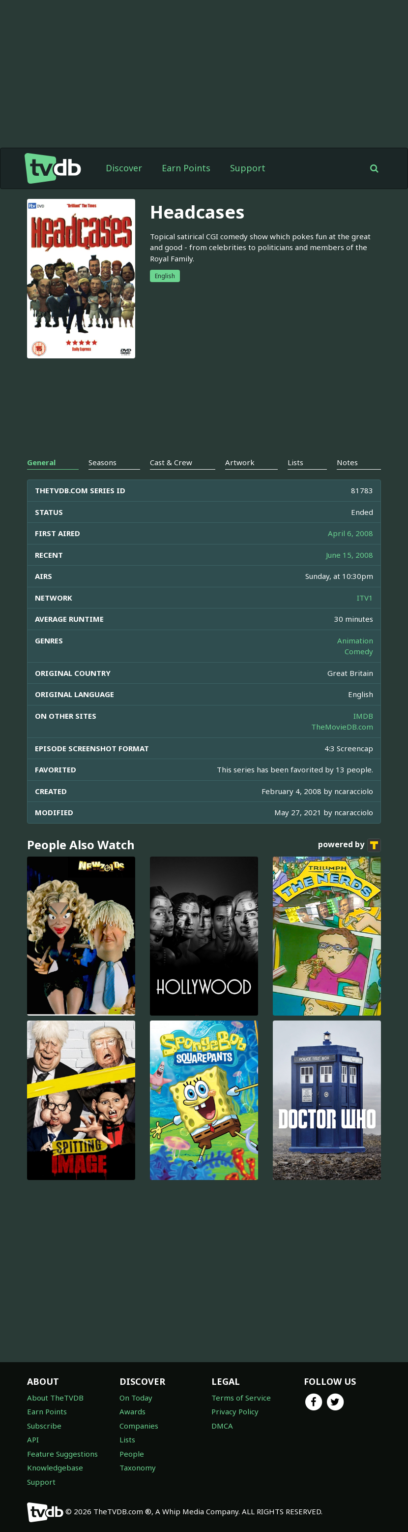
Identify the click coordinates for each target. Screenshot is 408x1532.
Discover (124, 168)
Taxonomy (137, 1467)
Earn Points (186, 168)
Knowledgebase (55, 1467)
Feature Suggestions (62, 1454)
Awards (132, 1411)
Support (247, 168)
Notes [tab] (347, 462)
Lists (127, 1439)
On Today (135, 1398)
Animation (355, 640)
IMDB (363, 716)
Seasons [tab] (102, 462)
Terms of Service (241, 1398)
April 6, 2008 (350, 533)
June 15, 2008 (349, 555)
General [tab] (41, 462)
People (131, 1454)
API (33, 1439)
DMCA (222, 1426)
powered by (349, 845)
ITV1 (365, 598)
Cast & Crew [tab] (171, 462)
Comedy (359, 651)
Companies (138, 1426)
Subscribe (44, 1426)
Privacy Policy (235, 1411)
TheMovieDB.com (342, 727)
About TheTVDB (55, 1398)
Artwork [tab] (240, 462)
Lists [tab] (295, 462)
